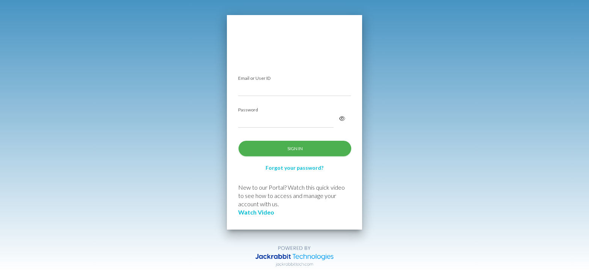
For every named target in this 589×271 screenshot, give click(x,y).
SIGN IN (295, 148)
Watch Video (256, 212)
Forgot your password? (294, 167)
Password (248, 110)
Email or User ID (254, 78)
